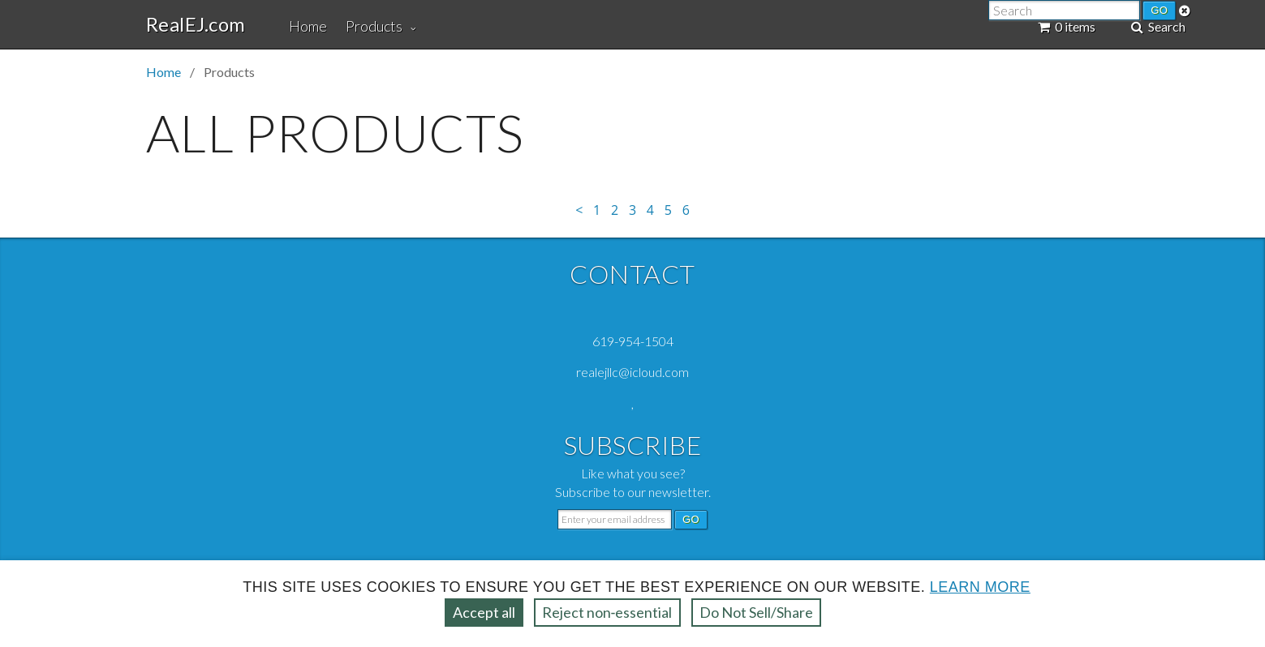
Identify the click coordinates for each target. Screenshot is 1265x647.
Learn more (980, 587)
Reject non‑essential (607, 612)
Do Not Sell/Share (756, 612)
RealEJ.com (196, 24)
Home (308, 26)
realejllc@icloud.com (632, 371)
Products (374, 26)
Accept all (484, 612)
